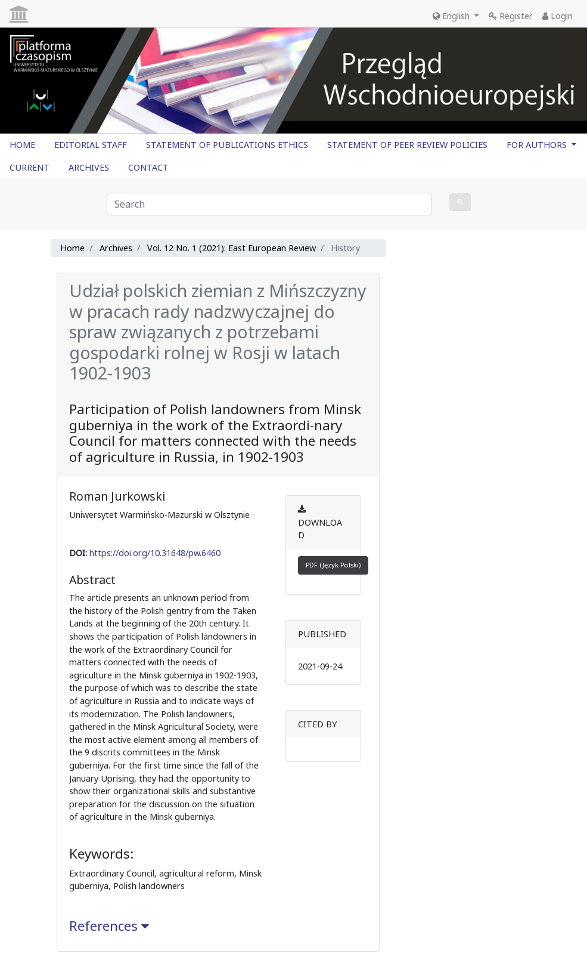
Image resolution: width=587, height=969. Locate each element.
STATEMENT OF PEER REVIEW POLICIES (407, 144)
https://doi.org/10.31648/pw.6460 (154, 552)
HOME (22, 144)
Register (511, 15)
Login (557, 15)
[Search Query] (269, 204)
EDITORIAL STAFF (90, 144)
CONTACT (148, 167)
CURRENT (29, 167)
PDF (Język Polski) (333, 564)
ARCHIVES (89, 167)
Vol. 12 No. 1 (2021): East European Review (231, 248)
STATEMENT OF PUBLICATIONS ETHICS (227, 144)
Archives (116, 248)
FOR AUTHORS (538, 144)
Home (72, 248)
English (452, 15)
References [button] (109, 925)
